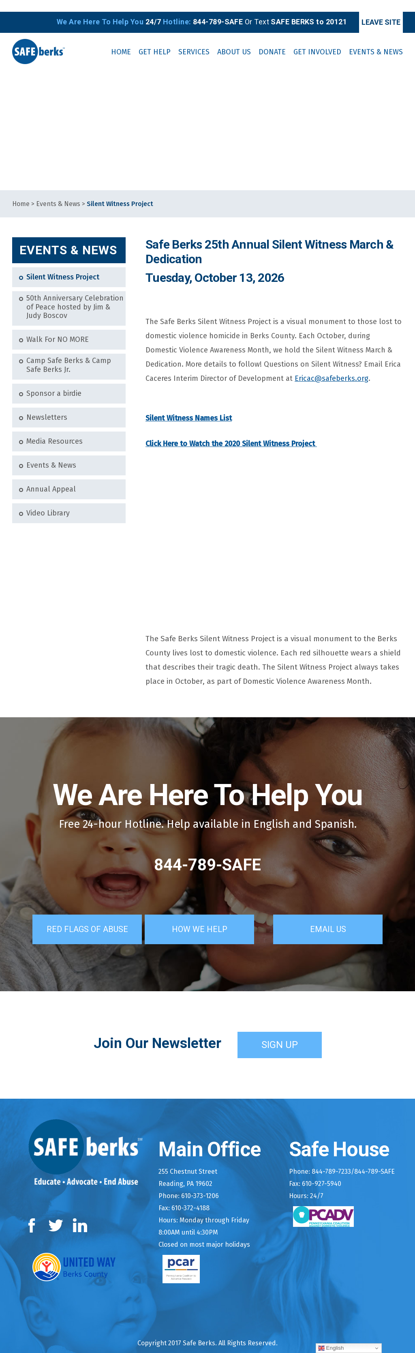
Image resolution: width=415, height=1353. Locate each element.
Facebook (33, 1212)
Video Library (48, 501)
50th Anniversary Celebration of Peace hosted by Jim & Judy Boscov (75, 296)
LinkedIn (80, 1212)
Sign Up (279, 1031)
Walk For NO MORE (57, 328)
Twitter (55, 1212)
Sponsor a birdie (53, 382)
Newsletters (46, 406)
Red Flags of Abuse (79, 915)
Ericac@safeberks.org (331, 367)
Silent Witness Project (62, 266)
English (331, 1348)
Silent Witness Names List (188, 406)
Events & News (58, 192)
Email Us (339, 915)
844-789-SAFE (207, 853)
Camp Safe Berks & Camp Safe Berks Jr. (68, 354)
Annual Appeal (51, 477)
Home (21, 192)
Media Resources (54, 429)
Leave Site (368, 10)
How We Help (210, 915)
